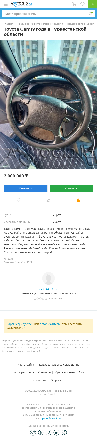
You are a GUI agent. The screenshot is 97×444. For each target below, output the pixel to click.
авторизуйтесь (50, 324)
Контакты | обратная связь (56, 372)
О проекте (57, 380)
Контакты (71, 188)
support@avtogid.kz (50, 418)
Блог (82, 372)
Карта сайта (26, 364)
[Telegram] (33, 432)
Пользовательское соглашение (58, 364)
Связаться (26, 188)
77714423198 (48, 289)
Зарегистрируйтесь (20, 324)
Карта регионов (23, 372)
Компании (40, 380)
